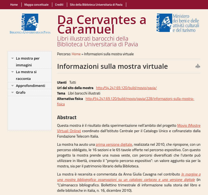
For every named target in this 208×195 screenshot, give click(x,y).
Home (14, 4)
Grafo (20, 92)
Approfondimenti (30, 85)
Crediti (59, 4)
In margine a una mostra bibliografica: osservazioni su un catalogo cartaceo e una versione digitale (129, 176)
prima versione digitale (114, 144)
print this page (193, 66)
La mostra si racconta (26, 75)
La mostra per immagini (28, 61)
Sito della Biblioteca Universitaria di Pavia (96, 4)
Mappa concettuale (36, 4)
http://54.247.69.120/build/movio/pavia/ (126, 87)
